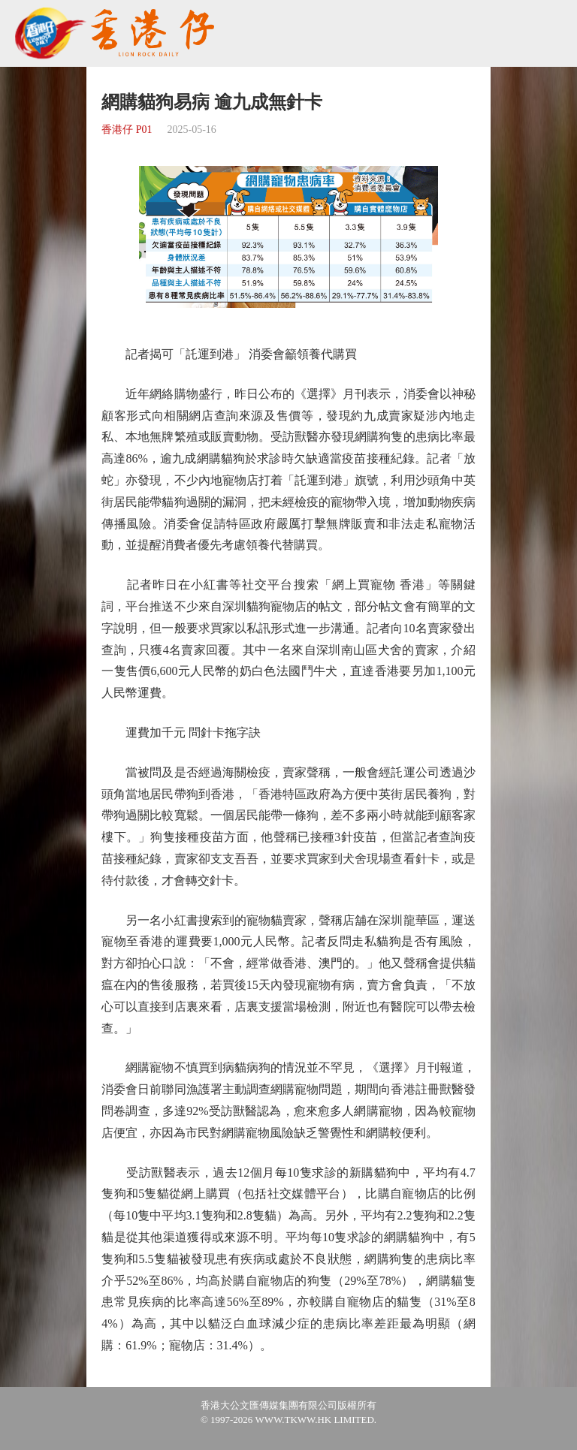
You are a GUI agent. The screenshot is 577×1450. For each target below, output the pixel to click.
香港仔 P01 (126, 129)
